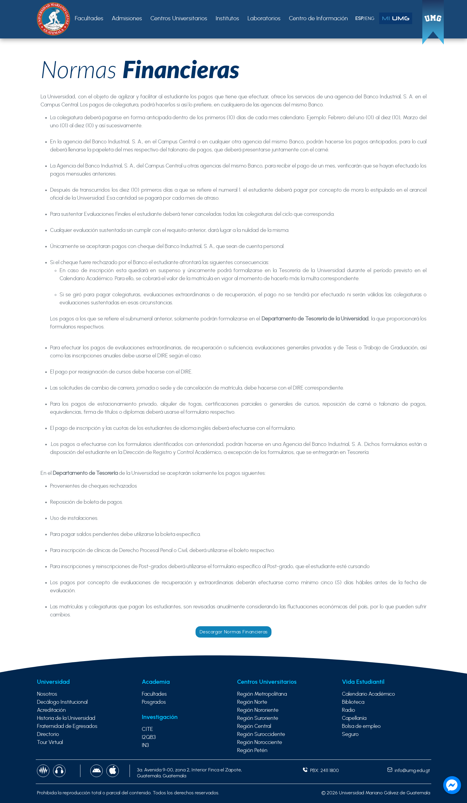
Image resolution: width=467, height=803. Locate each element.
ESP (359, 18)
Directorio (48, 734)
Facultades (154, 694)
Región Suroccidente (261, 734)
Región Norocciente (259, 742)
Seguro (350, 734)
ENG (369, 18)
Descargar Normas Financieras (234, 632)
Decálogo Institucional (62, 702)
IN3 (145, 745)
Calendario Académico (368, 694)
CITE (147, 729)
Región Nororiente (257, 710)
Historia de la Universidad (66, 718)
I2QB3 (149, 737)
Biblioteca (353, 702)
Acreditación (51, 710)
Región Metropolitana (262, 694)
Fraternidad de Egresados (67, 726)
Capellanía (354, 718)
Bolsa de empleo (361, 726)
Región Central (254, 726)
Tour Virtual (50, 742)
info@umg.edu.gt (408, 770)
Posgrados (154, 702)
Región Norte (252, 702)
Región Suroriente (257, 718)
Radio (348, 710)
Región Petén (252, 750)
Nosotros (47, 694)
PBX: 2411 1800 (321, 770)
